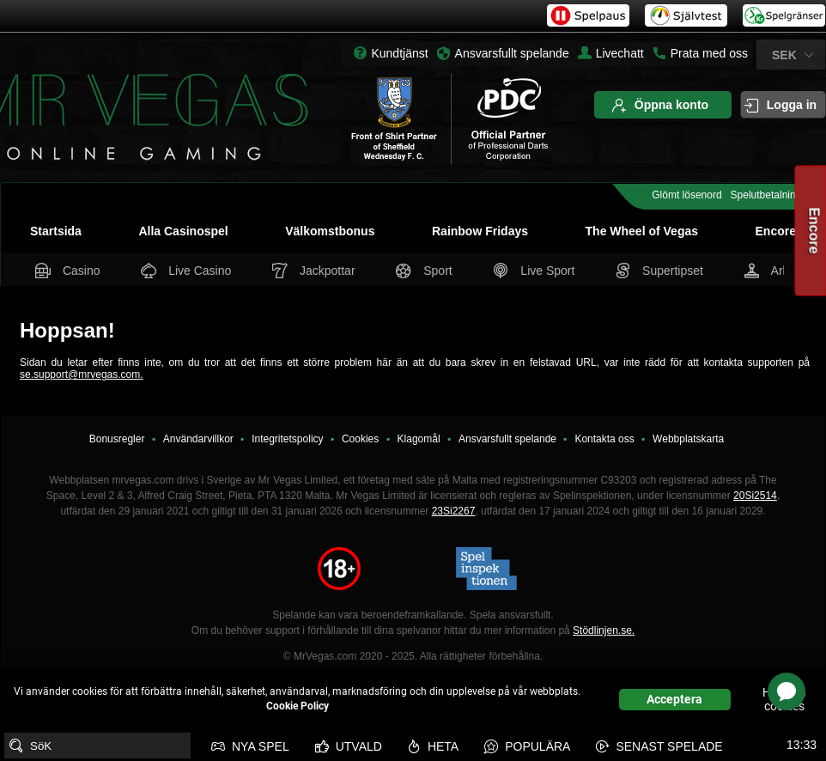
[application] (786, 691)
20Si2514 (755, 496)
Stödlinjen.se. (604, 630)
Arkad (774, 270)
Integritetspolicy (287, 439)
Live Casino (187, 270)
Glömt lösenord (686, 195)
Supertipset (661, 270)
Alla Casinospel (183, 231)
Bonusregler (117, 439)
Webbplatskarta (688, 439)
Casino (69, 270)
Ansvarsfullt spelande (512, 53)
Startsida (56, 231)
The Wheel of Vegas (642, 231)
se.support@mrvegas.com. (81, 374)
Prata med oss (700, 53)
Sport (425, 270)
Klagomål (419, 439)
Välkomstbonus (329, 231)
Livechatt (611, 53)
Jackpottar (315, 270)
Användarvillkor (198, 439)
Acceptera (674, 699)
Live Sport (535, 270)
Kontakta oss (604, 439)
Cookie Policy (297, 706)
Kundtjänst (399, 53)
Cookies (360, 439)
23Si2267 (454, 511)
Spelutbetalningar (771, 195)
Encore (776, 231)
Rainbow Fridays (480, 231)
